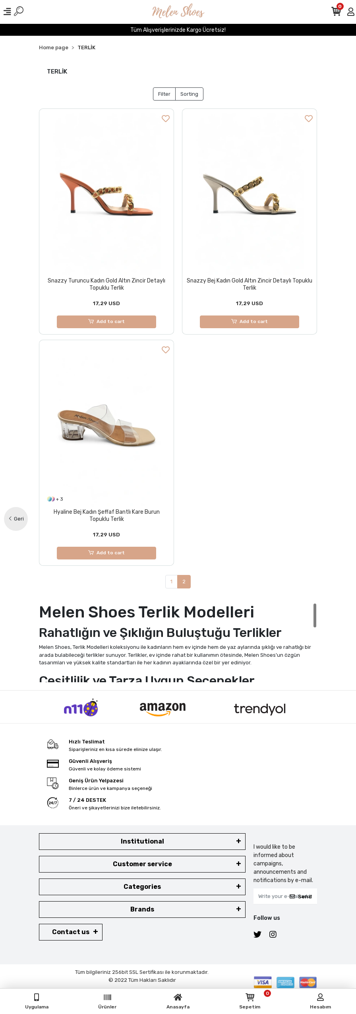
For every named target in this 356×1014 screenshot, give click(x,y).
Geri (16, 519)
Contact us (70, 932)
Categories (142, 887)
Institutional (142, 842)
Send (301, 897)
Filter (164, 94)
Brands (142, 909)
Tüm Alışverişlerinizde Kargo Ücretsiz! (178, 30)
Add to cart (106, 321)
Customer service (142, 864)
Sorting (189, 94)
